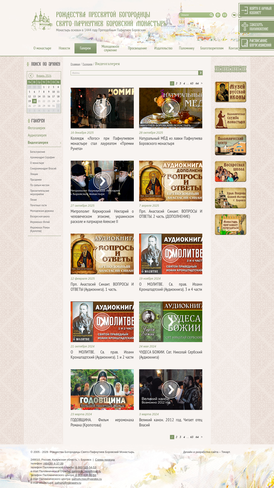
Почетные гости (38, 205)
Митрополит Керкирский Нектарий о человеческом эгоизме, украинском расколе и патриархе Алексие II (102, 217)
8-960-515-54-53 (85, 467)
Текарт (225, 452)
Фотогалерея (36, 128)
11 (58, 92)
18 (58, 97)
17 (53, 97)
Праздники (36, 179)
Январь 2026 (43, 75)
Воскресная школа (40, 216)
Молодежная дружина (42, 211)
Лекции (34, 174)
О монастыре (37, 163)
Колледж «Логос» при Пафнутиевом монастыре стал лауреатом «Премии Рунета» (102, 144)
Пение (33, 200)
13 (34, 97)
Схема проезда (105, 459)
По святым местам (39, 185)
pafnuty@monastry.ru (68, 482)
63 (191, 83)
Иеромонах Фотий (40, 222)
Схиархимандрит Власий (43, 168)
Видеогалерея (38, 143)
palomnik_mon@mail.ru (86, 471)
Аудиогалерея (37, 135)
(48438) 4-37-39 (53, 463)
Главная (75, 64)
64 (197, 83)
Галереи (38, 120)
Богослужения (37, 152)
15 (44, 97)
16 (49, 97)
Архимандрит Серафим (42, 157)
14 (39, 97)
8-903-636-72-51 (85, 475)
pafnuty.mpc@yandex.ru (87, 479)
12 (29, 97)
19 (29, 101)
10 (53, 92)
